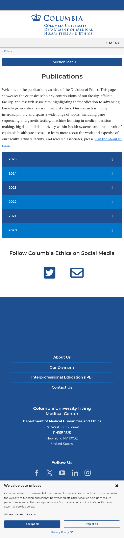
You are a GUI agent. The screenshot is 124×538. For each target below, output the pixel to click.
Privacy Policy (62, 532)
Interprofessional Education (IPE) (62, 377)
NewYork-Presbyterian (62, 321)
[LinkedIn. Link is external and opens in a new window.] (75, 472)
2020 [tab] (13, 230)
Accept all (32, 523)
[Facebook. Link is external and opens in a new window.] (36, 472)
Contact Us (62, 387)
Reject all (91, 523)
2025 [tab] (13, 159)
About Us (62, 357)
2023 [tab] (13, 187)
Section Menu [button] (62, 62)
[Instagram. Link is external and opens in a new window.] (87, 472)
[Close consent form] (117, 490)
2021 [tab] (13, 216)
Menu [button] (115, 41)
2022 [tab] (13, 201)
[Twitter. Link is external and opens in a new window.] (49, 472)
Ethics (7, 51)
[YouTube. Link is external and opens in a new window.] (62, 472)
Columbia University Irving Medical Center (62, 5)
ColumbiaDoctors (62, 334)
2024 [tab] (13, 173)
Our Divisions (62, 367)
